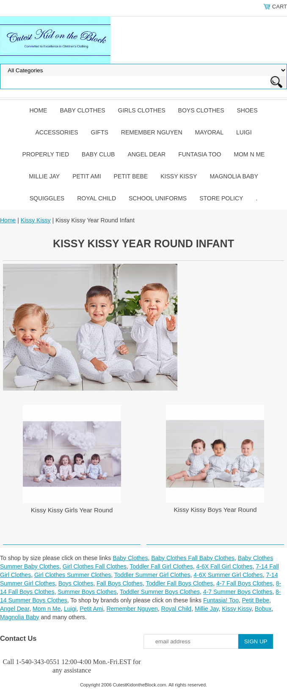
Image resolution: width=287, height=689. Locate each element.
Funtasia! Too (221, 600)
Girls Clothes (142, 110)
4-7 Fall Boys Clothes (244, 583)
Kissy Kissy (178, 176)
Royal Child (96, 198)
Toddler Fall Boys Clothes (179, 583)
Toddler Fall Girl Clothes (161, 566)
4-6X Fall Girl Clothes (224, 566)
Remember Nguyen (151, 132)
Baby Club (98, 154)
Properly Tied (45, 154)
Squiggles (47, 198)
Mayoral (209, 132)
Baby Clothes (82, 110)
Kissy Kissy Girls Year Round (72, 510)
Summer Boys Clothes (87, 591)
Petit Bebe (131, 176)
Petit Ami (86, 176)
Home (38, 110)
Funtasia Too (199, 154)
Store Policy (221, 198)
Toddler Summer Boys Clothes (160, 591)
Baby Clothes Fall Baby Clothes (193, 558)
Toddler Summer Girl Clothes (152, 574)
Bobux (263, 608)
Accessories (56, 132)
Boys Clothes (201, 110)
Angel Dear (146, 154)
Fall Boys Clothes (120, 583)
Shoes (247, 110)
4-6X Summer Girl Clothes (227, 574)
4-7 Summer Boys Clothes (237, 591)
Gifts (99, 132)
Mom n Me (249, 154)
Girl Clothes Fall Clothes (95, 566)
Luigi (244, 132)
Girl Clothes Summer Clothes (72, 574)
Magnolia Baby (234, 176)
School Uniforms (158, 198)
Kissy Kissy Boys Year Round (215, 509)
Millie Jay (44, 176)
